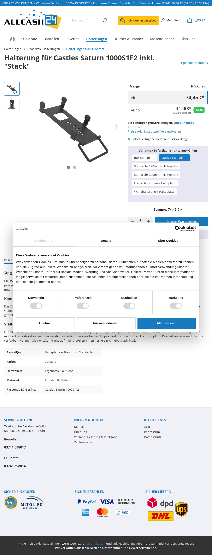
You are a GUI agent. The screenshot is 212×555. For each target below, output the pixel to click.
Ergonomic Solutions (193, 63)
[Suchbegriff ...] (85, 20)
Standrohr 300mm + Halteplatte (156, 175)
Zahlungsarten (84, 442)
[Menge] (140, 222)
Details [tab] (106, 240)
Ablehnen (45, 323)
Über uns (80, 432)
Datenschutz (152, 437)
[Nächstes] (116, 126)
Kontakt (79, 427)
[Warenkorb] (196, 20)
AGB (147, 427)
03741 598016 (15, 466)
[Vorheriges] (27, 126)
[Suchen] (104, 20)
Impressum (152, 432)
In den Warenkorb (181, 221)
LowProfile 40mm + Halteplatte (155, 183)
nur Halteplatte (144, 158)
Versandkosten (95, 543)
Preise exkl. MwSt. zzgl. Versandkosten (154, 131)
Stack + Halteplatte (174, 158)
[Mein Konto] (172, 20)
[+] (148, 222)
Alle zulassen (166, 323)
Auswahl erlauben (106, 323)
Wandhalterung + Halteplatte (154, 192)
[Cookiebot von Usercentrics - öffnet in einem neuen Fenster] (178, 229)
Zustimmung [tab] (44, 240)
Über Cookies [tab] (168, 240)
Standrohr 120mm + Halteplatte (156, 166)
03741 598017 (15, 447)
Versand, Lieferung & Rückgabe (95, 437)
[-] (132, 222)
